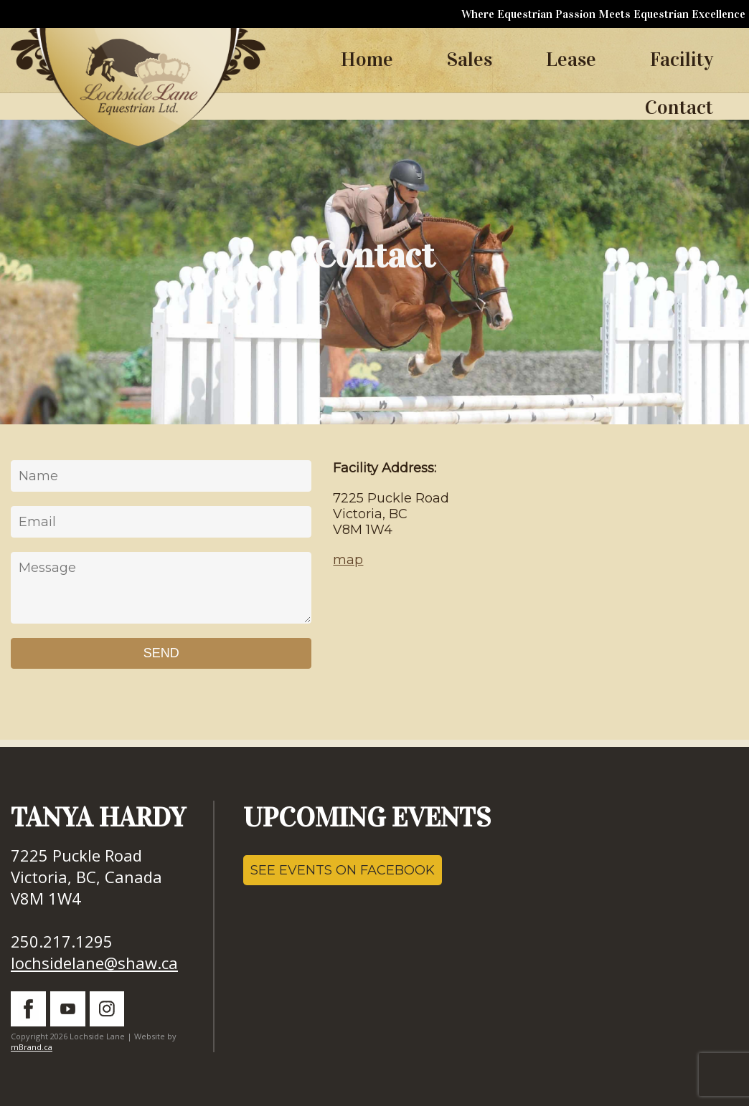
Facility (681, 59)
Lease (571, 59)
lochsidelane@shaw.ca (94, 962)
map (348, 560)
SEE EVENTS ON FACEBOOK (342, 870)
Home (367, 59)
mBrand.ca (31, 1046)
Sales (469, 59)
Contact (679, 107)
